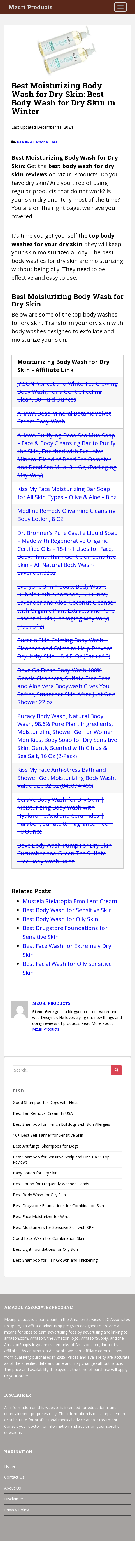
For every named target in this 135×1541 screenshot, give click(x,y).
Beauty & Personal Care (37, 142)
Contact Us (14, 1477)
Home (9, 1466)
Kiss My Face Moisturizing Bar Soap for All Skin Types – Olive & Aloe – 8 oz (67, 493)
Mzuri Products (30, 7)
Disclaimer (13, 1499)
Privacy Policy (16, 1509)
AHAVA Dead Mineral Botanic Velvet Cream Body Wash (64, 417)
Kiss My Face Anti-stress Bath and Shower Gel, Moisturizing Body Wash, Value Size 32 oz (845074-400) (66, 777)
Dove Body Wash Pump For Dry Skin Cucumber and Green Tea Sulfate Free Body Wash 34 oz (64, 853)
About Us (12, 1488)
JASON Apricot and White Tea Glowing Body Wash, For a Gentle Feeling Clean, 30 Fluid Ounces (67, 391)
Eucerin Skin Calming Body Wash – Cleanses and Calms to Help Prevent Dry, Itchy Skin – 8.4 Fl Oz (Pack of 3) (64, 648)
